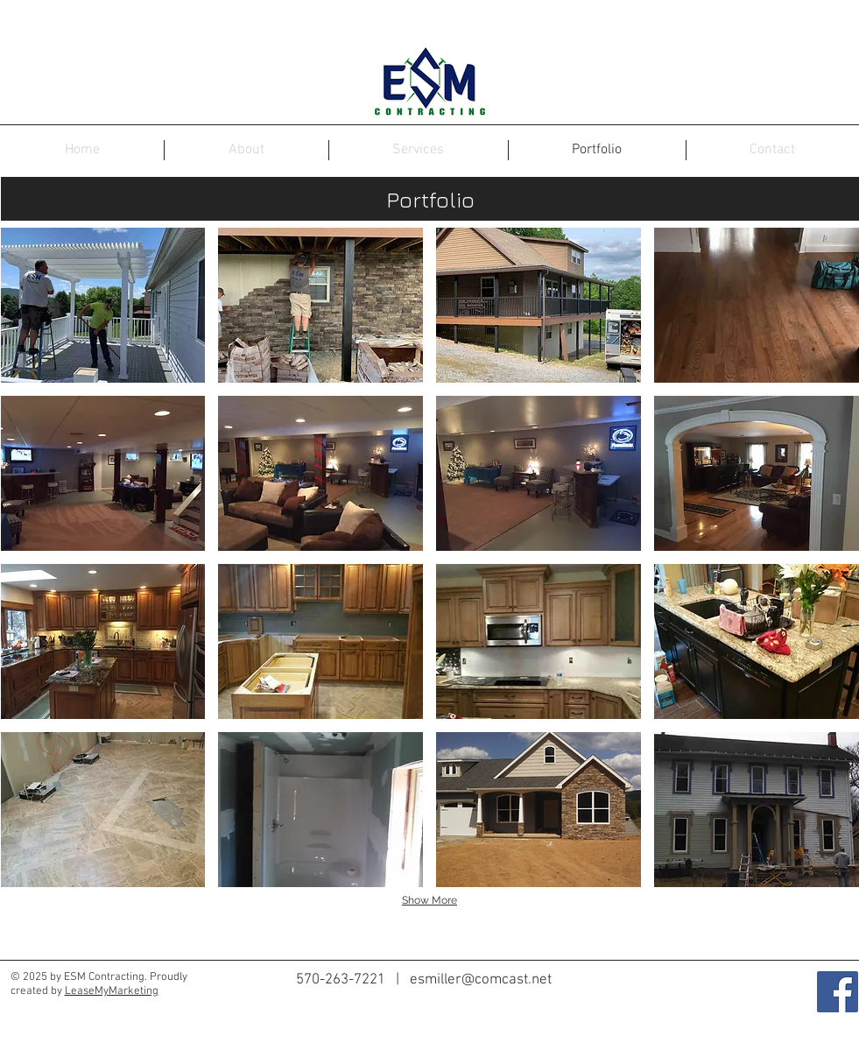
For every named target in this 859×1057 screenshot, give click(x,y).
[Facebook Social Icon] (837, 991)
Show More (429, 900)
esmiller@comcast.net (481, 980)
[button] (103, 305)
